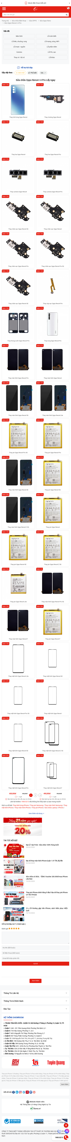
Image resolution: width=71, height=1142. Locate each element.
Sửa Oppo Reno (45, 21)
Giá (43, 73)
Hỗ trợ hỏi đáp (25, 67)
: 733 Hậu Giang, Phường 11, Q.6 (19, 1031)
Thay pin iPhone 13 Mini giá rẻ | (58, 1080)
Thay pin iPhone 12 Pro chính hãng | (39, 1078)
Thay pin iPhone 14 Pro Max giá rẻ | (37, 1080)
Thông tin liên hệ (35, 993)
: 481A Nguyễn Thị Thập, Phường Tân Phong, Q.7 (25, 1033)
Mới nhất (20, 73)
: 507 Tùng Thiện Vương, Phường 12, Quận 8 (23, 1036)
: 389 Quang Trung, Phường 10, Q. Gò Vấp (24, 1043)
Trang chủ (5, 21)
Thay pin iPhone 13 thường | (11, 1074)
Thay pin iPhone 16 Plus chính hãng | (31, 1074)
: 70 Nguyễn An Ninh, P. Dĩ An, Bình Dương (24, 1054)
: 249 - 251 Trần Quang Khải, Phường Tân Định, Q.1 (25, 1028)
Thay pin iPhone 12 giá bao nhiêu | (17, 1078)
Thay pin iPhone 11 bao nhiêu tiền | (35, 1076)
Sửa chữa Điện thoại (19, 21)
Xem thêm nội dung (35, 813)
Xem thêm (64, 1084)
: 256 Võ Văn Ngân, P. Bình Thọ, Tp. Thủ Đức (25, 1051)
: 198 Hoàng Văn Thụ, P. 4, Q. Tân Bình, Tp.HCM (25, 1041)
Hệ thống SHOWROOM (14, 1017)
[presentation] (19, 971)
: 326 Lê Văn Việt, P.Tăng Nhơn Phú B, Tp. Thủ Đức (27, 1049)
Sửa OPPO (33, 21)
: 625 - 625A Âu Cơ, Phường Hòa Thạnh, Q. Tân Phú (28, 1046)
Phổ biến (32, 73)
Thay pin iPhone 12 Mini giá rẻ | (16, 1080)
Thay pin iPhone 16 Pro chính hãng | (54, 1074)
